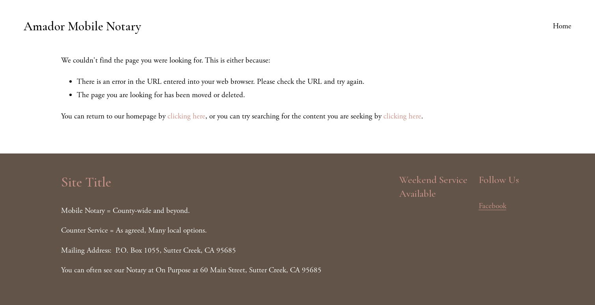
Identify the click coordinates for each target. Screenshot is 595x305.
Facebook (492, 206)
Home (562, 26)
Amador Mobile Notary (82, 26)
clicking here (186, 116)
